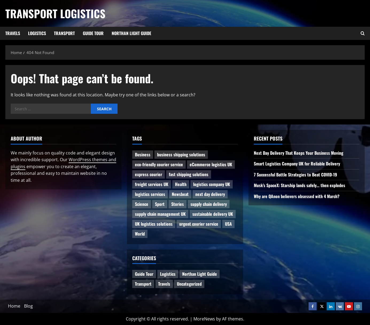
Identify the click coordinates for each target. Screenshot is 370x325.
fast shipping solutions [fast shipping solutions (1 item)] (188, 174)
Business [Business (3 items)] (142, 154)
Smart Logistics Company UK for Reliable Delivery (297, 163)
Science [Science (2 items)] (141, 204)
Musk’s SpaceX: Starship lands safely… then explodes (299, 185)
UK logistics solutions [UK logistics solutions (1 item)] (154, 224)
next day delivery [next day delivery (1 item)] (210, 194)
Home (14, 306)
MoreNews (204, 319)
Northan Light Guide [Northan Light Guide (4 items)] (199, 274)
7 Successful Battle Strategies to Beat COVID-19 (295, 174)
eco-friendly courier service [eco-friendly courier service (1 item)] (159, 164)
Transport (64, 33)
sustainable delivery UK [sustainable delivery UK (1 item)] (212, 214)
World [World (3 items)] (140, 233)
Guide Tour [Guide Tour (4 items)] (144, 274)
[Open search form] (363, 33)
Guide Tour (93, 33)
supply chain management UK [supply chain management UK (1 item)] (160, 214)
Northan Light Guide (131, 33)
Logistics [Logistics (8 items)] (168, 274)
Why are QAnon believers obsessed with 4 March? (297, 196)
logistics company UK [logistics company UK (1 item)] (211, 184)
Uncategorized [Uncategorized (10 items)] (189, 284)
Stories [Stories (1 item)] (177, 204)
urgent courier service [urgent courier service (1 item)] (198, 224)
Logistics (37, 33)
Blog (28, 306)
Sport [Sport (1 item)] (160, 204)
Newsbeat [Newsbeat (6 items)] (180, 194)
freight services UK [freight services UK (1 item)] (151, 184)
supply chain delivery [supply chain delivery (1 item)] (208, 204)
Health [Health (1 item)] (180, 184)
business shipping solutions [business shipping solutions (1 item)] (181, 154)
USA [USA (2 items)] (228, 224)
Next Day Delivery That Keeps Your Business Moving (298, 153)
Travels (12, 33)
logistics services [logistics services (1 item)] (150, 194)
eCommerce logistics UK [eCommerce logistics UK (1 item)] (211, 164)
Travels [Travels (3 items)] (164, 284)
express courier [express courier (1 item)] (148, 174)
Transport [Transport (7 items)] (143, 284)
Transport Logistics (55, 13)
